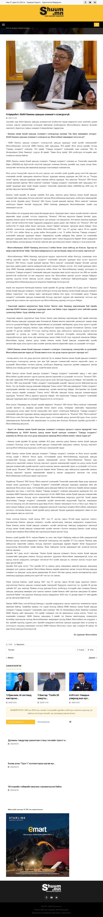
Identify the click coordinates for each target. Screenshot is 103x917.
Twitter (91, 650)
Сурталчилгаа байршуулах (51, 2)
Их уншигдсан (43, 722)
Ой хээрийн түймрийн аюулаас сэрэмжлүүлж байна (34, 786)
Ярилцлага (19, 644)
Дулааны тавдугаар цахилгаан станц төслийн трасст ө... (37, 740)
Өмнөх (9, 658)
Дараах (93, 658)
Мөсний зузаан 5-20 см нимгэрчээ (25, 809)
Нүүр (9, 28)
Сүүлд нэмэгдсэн (15, 722)
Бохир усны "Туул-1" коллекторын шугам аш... (31, 763)
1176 (9, 644)
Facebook (80, 650)
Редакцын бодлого (34, 2)
